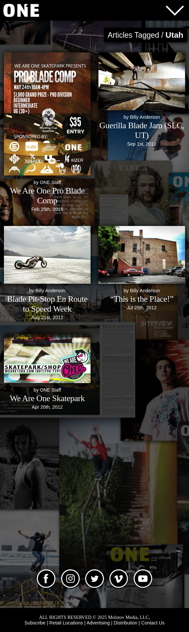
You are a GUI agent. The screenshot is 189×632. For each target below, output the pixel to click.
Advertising (98, 622)
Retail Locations (66, 622)
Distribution (125, 622)
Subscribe (35, 622)
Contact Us (152, 622)
